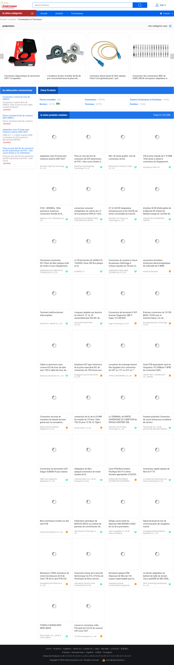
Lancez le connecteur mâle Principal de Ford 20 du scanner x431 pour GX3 (88, 628)
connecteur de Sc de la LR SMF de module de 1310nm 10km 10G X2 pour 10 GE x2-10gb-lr (88, 419)
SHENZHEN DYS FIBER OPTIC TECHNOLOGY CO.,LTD (51, 272)
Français (165, 13)
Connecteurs (90, 99)
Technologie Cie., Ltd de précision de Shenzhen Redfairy (155, 428)
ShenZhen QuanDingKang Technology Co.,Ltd (84, 167)
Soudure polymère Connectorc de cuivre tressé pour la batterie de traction (157, 419)
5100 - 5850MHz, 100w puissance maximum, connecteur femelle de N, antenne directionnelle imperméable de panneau (51, 211)
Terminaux (89, 104)
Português (107, 652)
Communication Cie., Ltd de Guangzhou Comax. (85, 480)
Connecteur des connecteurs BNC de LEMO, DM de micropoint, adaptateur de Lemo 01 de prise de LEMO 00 (150, 77)
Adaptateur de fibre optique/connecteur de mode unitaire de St (87, 472)
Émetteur (134, 104)
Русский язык (78, 652)
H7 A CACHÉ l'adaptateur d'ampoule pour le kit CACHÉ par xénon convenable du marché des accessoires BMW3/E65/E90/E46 (123, 211)
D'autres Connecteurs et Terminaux (146, 99)
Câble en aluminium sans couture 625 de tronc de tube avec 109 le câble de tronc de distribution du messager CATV (54, 367)
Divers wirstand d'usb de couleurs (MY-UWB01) (18, 116)
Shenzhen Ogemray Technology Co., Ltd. (52, 167)
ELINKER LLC (79, 272)
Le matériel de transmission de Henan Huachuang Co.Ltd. (155, 480)
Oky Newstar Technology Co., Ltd (85, 532)
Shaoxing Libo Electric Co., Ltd (51, 376)
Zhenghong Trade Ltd (151, 167)
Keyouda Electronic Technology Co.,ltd (155, 324)
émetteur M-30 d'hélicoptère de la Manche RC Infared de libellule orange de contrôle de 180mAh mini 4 (157, 211)
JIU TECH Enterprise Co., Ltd (85, 636)
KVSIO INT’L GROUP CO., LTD (51, 324)
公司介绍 (114, 649)
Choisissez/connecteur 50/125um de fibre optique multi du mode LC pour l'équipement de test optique (54, 263)
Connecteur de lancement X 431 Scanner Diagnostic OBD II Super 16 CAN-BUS (123, 315)
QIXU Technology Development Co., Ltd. (155, 584)
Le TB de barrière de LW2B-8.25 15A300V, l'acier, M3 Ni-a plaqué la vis (88, 263)
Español (89, 652)
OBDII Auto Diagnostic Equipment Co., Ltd (48, 480)
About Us (77, 649)
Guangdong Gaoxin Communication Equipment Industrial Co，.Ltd (119, 584)
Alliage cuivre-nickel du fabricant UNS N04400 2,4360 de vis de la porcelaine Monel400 (122, 524)
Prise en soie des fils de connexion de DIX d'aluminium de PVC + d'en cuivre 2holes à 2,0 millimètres (18, 150)
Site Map (104, 649)
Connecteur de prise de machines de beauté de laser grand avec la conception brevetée (53, 419)
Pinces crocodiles (48, 99)
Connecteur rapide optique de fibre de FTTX (156, 470)
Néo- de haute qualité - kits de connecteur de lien (122, 157)
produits (59, 13)
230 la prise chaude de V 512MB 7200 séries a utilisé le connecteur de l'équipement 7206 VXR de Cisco (157, 159)
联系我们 (124, 649)
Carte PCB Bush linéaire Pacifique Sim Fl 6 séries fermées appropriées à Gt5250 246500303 (122, 472)
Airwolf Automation (150, 272)
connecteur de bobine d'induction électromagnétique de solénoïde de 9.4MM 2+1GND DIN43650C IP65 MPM (157, 263)
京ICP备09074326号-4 (113, 660)
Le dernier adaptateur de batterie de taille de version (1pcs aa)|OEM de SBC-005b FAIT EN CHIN (155, 576)
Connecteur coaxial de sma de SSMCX (16, 98)
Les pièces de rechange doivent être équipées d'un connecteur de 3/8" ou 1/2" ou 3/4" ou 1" (123, 367)
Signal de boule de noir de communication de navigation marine (156, 524)
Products (57, 649)
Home (48, 649)
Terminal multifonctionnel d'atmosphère (51, 313)
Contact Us (88, 649)
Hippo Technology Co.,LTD (119, 324)
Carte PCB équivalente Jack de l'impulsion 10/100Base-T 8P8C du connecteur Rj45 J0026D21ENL (157, 367)
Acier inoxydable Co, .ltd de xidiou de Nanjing (119, 532)
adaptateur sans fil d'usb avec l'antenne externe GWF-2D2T (16, 130)
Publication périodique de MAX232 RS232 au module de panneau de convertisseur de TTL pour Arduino (87, 524)
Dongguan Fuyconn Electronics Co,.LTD (86, 376)
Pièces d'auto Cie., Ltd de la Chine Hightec (50, 636)
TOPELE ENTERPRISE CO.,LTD (120, 376)
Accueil (44, 13)
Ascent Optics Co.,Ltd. (82, 428)
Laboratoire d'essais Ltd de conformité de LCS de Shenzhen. (84, 584)
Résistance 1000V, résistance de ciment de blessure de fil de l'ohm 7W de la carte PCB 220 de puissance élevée (54, 576)
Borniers (43, 104)
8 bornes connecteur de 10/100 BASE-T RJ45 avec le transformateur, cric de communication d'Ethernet (157, 315)
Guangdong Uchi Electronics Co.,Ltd (51, 584)
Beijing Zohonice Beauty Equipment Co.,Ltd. (49, 428)
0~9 (129, 656)
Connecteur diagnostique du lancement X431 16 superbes (22, 77)
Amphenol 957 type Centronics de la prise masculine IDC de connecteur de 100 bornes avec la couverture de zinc (88, 367)
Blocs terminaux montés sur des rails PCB (54, 522)
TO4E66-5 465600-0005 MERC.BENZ (50, 626)
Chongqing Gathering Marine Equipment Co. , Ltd (154, 532)
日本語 (98, 652)
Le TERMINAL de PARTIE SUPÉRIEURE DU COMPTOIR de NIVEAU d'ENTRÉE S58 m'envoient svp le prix (123, 419)
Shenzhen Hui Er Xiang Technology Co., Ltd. (117, 428)
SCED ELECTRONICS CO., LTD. (51, 532)
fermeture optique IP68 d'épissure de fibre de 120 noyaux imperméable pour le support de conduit (121, 576)
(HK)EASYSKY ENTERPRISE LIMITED (153, 219)
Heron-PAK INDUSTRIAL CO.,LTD (83, 324)
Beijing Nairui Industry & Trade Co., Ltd (120, 167)
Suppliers (67, 649)
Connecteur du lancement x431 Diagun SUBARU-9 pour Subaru (54, 470)
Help (97, 649)
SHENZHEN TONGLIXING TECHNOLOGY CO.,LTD (118, 272)
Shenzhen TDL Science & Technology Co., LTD (118, 219)
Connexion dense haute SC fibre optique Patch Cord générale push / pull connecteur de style (108, 77)
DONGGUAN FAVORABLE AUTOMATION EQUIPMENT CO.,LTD (119, 480)
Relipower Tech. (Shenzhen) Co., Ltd (52, 219)
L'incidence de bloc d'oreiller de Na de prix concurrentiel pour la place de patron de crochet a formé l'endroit (64, 77)
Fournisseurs (77, 13)
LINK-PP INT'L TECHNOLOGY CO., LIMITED (154, 376)
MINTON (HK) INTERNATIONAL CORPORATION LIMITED (86, 219)
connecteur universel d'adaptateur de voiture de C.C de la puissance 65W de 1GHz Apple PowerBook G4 (87, 211)
